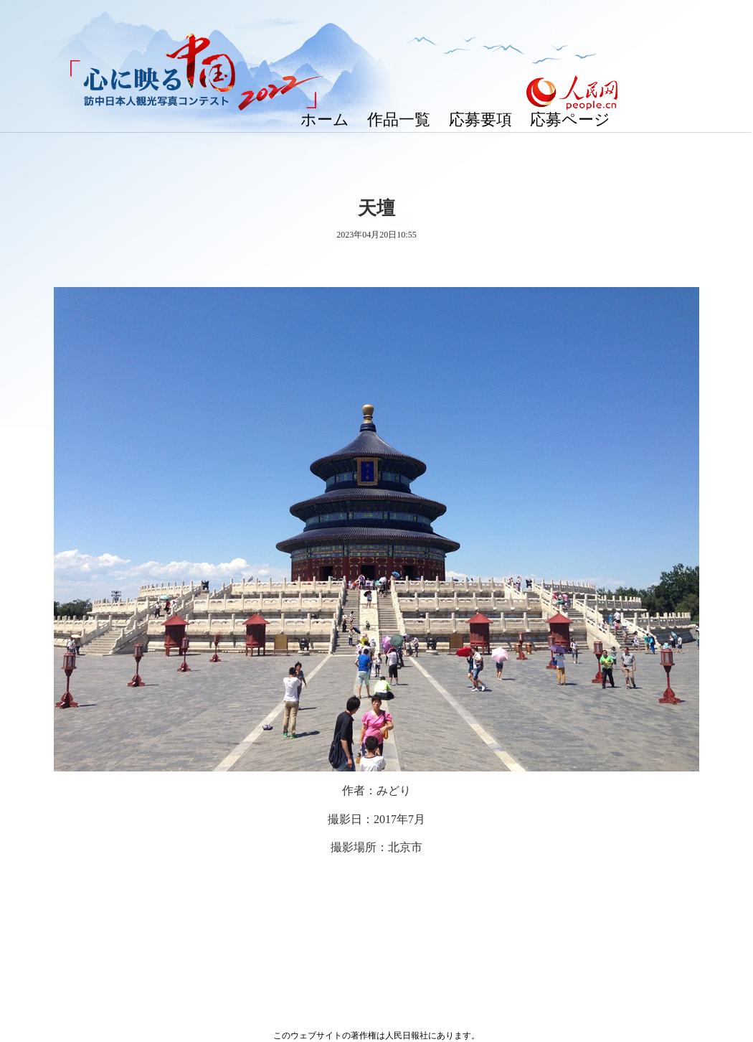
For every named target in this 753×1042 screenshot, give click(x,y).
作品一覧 (398, 119)
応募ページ (570, 119)
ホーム (324, 119)
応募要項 (480, 119)
